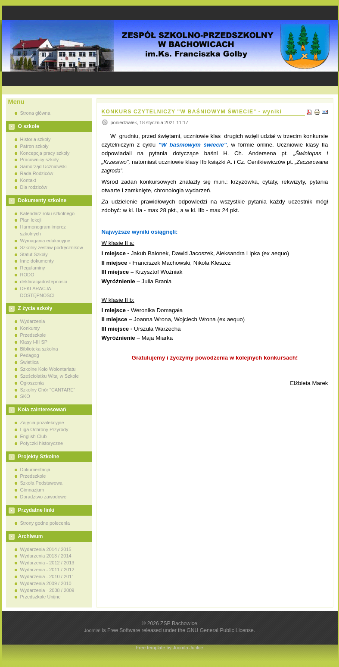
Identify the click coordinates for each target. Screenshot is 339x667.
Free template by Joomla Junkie (169, 647)
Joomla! (92, 630)
